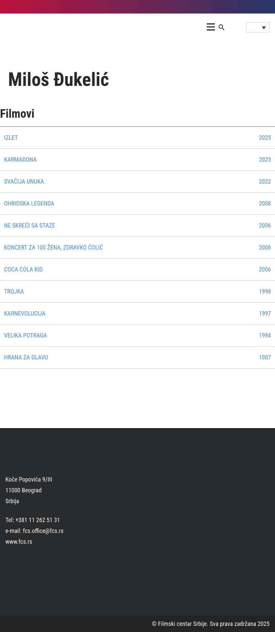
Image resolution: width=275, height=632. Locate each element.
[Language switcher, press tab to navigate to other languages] (258, 27)
